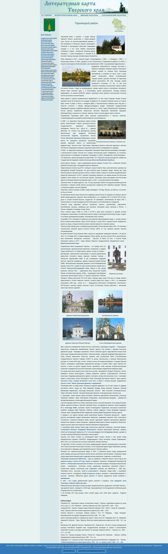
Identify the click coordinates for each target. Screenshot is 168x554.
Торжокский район (47, 94)
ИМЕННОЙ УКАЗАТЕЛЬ (89, 15)
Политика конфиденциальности (91, 551)
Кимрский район (46, 61)
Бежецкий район (46, 40)
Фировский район (47, 100)
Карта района (119, 31)
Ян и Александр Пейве (69, 408)
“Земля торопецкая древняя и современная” (86, 383)
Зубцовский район (47, 52)
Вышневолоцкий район (49, 47)
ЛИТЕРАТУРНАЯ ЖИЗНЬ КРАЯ (65, 15)
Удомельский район (47, 98)
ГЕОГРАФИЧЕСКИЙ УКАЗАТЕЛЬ (114, 15)
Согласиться (69, 551)
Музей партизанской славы (70, 243)
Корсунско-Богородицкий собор (78, 268)
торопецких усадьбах (107, 347)
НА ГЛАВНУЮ (46, 15)
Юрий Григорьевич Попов (107, 412)
